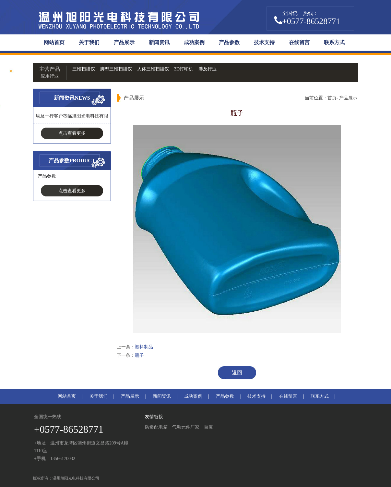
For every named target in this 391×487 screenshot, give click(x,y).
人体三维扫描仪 (153, 69)
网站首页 (54, 42)
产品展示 (124, 42)
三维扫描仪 (83, 69)
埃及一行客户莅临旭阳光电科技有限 (72, 116)
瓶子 (139, 355)
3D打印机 (183, 69)
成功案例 (194, 42)
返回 (237, 372)
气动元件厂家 (185, 427)
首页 (332, 97)
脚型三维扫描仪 (116, 69)
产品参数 (229, 42)
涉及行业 (207, 69)
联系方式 (334, 42)
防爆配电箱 (156, 427)
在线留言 (299, 42)
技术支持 (264, 42)
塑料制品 (144, 346)
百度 (208, 427)
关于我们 (89, 42)
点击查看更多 (72, 133)
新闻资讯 (159, 42)
